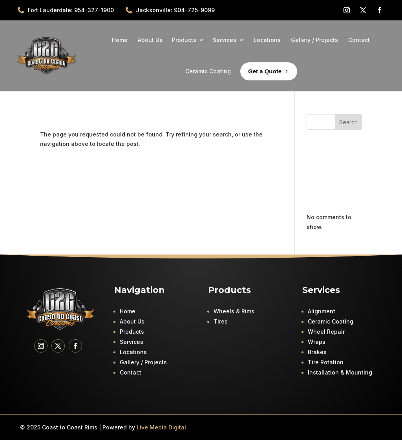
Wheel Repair (326, 331)
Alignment (321, 311)
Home (127, 311)
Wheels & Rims (234, 311)
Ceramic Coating (330, 321)
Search (348, 122)
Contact (130, 372)
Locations (133, 352)
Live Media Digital (161, 427)
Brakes (317, 352)
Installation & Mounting (340, 372)
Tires (221, 321)
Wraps (316, 341)
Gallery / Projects (143, 362)
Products (132, 331)
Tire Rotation (326, 362)
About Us (132, 321)
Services (131, 341)
